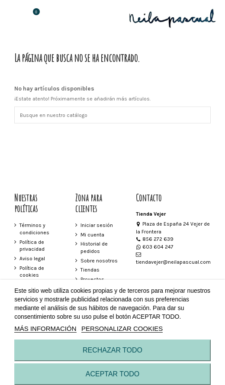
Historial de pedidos (94, 247)
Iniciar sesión (96, 225)
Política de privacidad (32, 245)
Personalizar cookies (122, 328)
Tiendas (90, 270)
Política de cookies (31, 271)
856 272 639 (155, 239)
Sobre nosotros (99, 261)
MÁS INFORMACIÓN (45, 328)
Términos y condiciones (34, 229)
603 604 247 (155, 247)
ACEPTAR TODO (112, 374)
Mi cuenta (92, 235)
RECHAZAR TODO (112, 350)
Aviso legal (32, 259)
